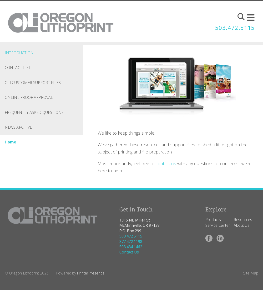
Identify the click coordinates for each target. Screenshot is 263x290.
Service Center (217, 225)
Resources (243, 219)
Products (213, 219)
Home (10, 142)
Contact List (18, 67)
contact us (166, 163)
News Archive (18, 127)
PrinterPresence (91, 273)
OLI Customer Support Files (33, 82)
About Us (241, 225)
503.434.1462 (130, 246)
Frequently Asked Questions (34, 112)
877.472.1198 (130, 241)
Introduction (19, 52)
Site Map (250, 273)
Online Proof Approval (29, 97)
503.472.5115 (235, 28)
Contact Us (129, 252)
